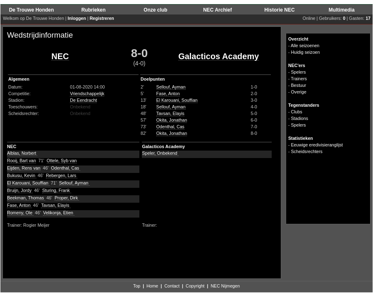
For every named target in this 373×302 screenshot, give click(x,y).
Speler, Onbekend (160, 153)
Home (152, 285)
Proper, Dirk (67, 197)
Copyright (195, 285)
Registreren (102, 18)
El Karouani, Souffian (177, 100)
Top (136, 285)
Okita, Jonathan (171, 119)
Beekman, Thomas (26, 197)
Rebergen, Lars (61, 175)
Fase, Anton (168, 93)
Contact (171, 285)
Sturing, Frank (56, 190)
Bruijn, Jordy (20, 190)
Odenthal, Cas (170, 126)
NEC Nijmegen (224, 285)
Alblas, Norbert (22, 153)
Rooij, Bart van (21, 160)
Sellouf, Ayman (171, 86)
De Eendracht (83, 100)
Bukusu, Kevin (21, 175)
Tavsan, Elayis (170, 113)
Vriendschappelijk (87, 93)
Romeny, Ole (20, 212)
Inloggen (77, 18)
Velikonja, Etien (58, 212)
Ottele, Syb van (62, 160)
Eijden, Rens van (24, 167)
